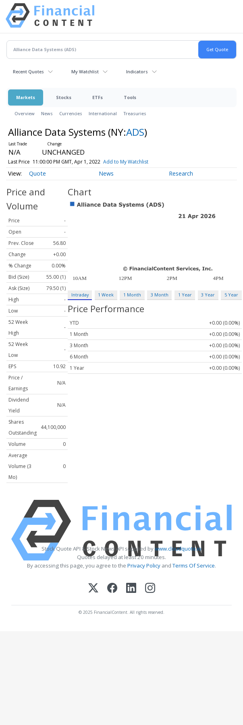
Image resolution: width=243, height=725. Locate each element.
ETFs (97, 97)
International (103, 113)
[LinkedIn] (131, 589)
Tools (130, 97)
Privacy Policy (143, 565)
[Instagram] (150, 589)
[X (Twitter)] (93, 589)
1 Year (185, 295)
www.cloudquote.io (178, 548)
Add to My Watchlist (137, 161)
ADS (135, 132)
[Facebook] (112, 589)
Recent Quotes (28, 71)
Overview (25, 113)
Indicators (137, 71)
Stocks (63, 97)
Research (181, 173)
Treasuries (134, 113)
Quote (37, 173)
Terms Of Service (193, 565)
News (47, 113)
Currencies (70, 113)
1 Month (132, 295)
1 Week (106, 295)
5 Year (231, 295)
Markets (25, 97)
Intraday (80, 295)
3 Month (159, 295)
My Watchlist (85, 71)
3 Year (208, 295)
